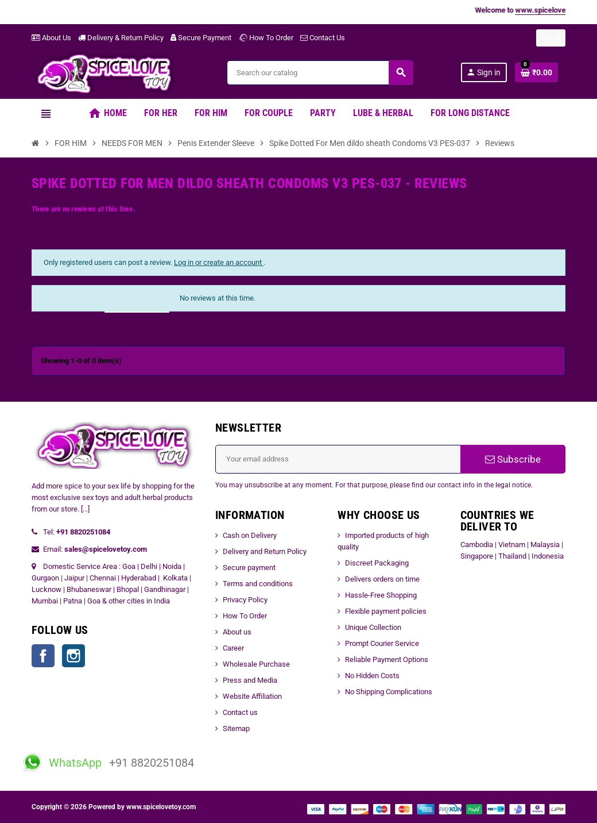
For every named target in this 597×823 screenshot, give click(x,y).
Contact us (240, 712)
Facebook (43, 655)
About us (237, 632)
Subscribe (513, 459)
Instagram (73, 655)
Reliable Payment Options (386, 659)
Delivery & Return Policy (121, 37)
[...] (85, 509)
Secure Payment (200, 37)
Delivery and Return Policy (265, 551)
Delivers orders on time (382, 579)
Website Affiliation (252, 696)
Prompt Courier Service (382, 643)
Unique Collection (373, 627)
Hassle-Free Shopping (381, 595)
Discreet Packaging (377, 563)
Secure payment (249, 567)
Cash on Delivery (250, 535)
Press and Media (250, 680)
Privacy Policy (245, 599)
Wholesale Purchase (256, 664)
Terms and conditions (258, 583)
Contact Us (322, 37)
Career (233, 648)
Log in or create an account (218, 262)
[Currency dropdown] (550, 38)
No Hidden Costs (372, 675)
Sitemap (236, 728)
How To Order (265, 37)
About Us (51, 37)
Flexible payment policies (386, 611)
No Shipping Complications (388, 691)
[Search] (320, 72)
